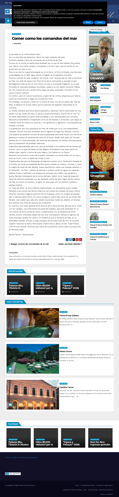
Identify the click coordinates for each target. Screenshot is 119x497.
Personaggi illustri (95, 71)
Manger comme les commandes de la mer (29, 244)
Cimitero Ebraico (96, 195)
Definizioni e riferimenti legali (72, 490)
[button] (113, 21)
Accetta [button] (99, 22)
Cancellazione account (88, 485)
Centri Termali (63, 311)
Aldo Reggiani (95, 100)
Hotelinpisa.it (32, 457)
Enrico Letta (94, 122)
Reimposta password (106, 490)
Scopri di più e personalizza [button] (26, 22)
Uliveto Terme (66, 351)
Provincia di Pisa (16, 34)
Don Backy (105, 88)
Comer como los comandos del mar (44, 38)
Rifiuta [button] (88, 22)
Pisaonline (17, 43)
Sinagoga (97, 176)
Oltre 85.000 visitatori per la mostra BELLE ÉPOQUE (44, 289)
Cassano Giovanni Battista (96, 78)
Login (84, 490)
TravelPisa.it (21, 457)
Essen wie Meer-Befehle (70, 244)
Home (77, 485)
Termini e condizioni (106, 494)
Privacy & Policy (93, 490)
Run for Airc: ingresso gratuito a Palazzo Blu (100, 444)
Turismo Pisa (10, 457)
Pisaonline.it (32, 485)
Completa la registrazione (104, 485)
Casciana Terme (66, 387)
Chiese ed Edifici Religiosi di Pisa (99, 172)
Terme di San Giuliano (69, 316)
